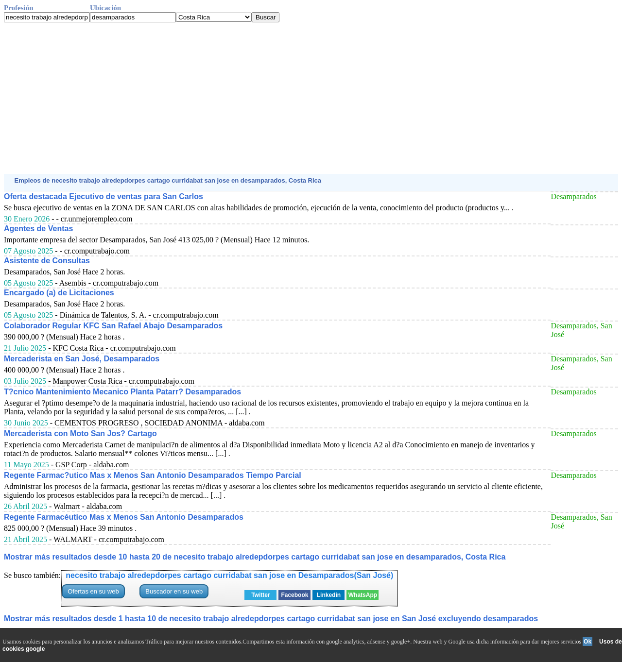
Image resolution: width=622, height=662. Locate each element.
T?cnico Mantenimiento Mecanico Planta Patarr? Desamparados (122, 392)
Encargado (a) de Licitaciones (59, 293)
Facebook (294, 595)
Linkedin (329, 595)
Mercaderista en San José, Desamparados (81, 359)
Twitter (260, 595)
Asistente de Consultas (47, 260)
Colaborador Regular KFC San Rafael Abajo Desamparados (113, 326)
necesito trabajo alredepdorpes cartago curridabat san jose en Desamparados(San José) (229, 575)
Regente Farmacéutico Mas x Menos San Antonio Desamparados (123, 517)
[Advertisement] (295, 98)
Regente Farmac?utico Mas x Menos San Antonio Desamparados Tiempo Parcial (152, 475)
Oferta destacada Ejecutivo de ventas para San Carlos (103, 196)
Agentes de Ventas (38, 228)
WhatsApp (362, 595)
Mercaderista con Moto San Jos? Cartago (80, 433)
